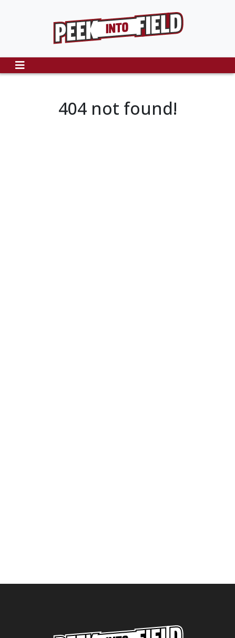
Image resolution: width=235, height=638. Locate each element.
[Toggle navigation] (20, 65)
